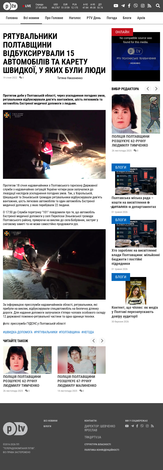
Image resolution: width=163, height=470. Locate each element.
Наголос (75, 18)
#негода (87, 332)
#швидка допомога (18, 332)
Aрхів (141, 18)
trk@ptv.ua (93, 437)
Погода (112, 18)
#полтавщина (69, 332)
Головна (12, 18)
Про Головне (54, 18)
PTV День (94, 18)
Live (26, 6)
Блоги (127, 18)
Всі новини (31, 18)
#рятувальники (45, 332)
